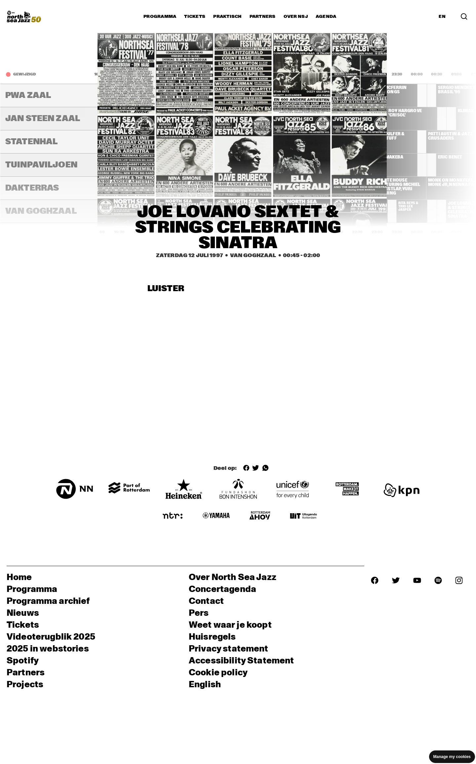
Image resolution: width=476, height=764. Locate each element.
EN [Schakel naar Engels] (442, 17)
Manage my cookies (452, 756)
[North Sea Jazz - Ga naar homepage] (24, 16)
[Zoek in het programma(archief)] (464, 16)
